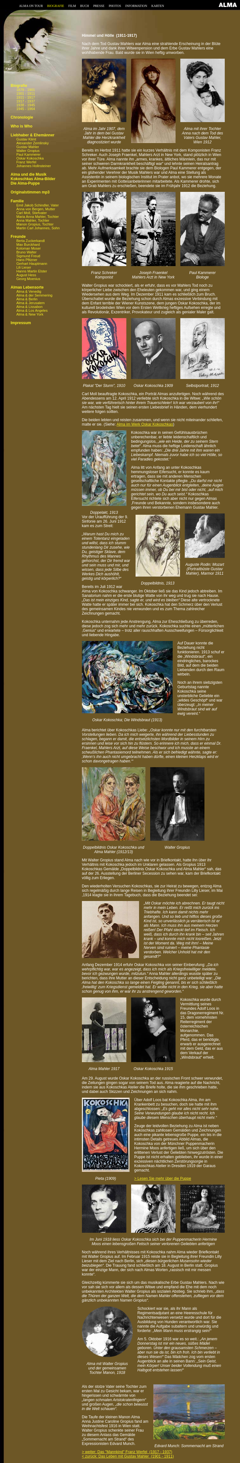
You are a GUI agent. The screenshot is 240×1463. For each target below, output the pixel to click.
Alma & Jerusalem (30, 303)
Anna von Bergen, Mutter (35, 209)
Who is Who (21, 126)
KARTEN (157, 6)
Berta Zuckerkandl (30, 241)
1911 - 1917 (25, 97)
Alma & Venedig (28, 291)
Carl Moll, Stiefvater (31, 213)
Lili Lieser (23, 267)
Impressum (20, 323)
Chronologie (21, 117)
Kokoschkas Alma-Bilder (32, 179)
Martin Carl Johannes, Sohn (37, 228)
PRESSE (99, 6)
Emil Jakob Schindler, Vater (37, 205)
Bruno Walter (26, 252)
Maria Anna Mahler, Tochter (37, 217)
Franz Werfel (26, 162)
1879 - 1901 (25, 90)
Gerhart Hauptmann (31, 263)
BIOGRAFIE (55, 6)
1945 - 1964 (25, 109)
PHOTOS (115, 6)
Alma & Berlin (26, 299)
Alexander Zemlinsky (32, 143)
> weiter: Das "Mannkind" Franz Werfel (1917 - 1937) (127, 1452)
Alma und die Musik (28, 174)
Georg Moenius (28, 279)
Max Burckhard (28, 244)
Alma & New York (29, 314)
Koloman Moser (28, 248)
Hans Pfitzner (26, 260)
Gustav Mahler (27, 147)
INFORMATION (136, 6)
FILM (72, 6)
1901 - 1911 (25, 93)
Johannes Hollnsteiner (33, 166)
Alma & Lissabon (29, 307)
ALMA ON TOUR (31, 6)
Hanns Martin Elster (31, 271)
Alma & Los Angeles (31, 310)
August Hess (26, 275)
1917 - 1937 (25, 101)
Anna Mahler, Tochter (32, 220)
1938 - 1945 (25, 105)
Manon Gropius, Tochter (34, 224)
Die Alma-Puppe (25, 183)
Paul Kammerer (28, 154)
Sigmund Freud (28, 256)
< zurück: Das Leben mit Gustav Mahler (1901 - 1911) (128, 1456)
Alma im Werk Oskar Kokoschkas (145, 424)
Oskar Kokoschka (29, 158)
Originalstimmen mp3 (30, 192)
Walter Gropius (27, 151)
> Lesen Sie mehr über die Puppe (162, 1178)
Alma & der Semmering (34, 295)
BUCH (84, 6)
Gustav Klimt (26, 139)
